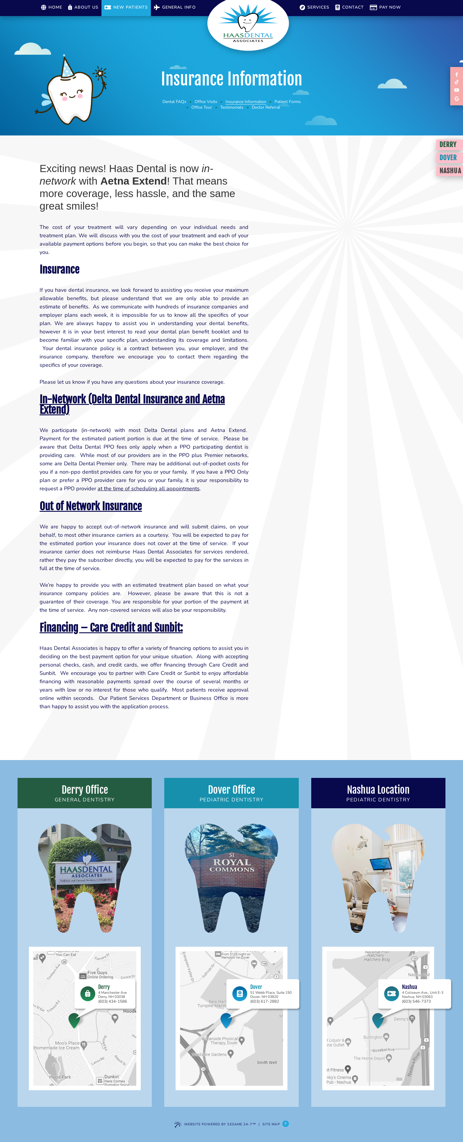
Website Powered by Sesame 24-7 (215, 1124)
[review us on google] (456, 98)
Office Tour (201, 107)
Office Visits (206, 101)
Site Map (271, 1124)
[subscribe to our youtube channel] (456, 90)
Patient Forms (288, 101)
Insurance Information (246, 101)
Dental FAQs (174, 101)
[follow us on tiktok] (456, 82)
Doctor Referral (266, 107)
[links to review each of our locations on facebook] (456, 74)
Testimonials (231, 107)
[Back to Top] (285, 1124)
